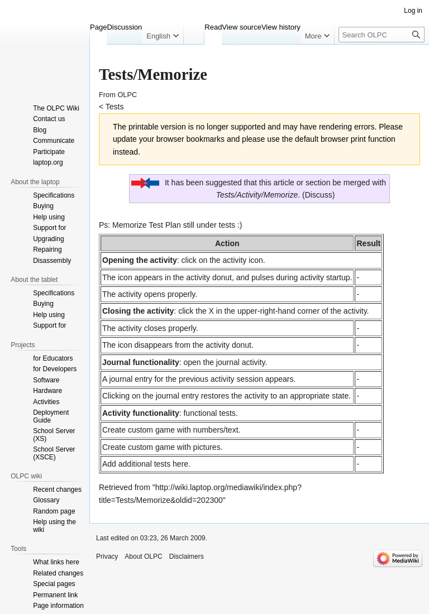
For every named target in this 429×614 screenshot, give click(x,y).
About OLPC (143, 556)
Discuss (318, 194)
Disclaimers (186, 556)
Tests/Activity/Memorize (257, 194)
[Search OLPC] (382, 34)
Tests (115, 106)
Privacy (107, 556)
